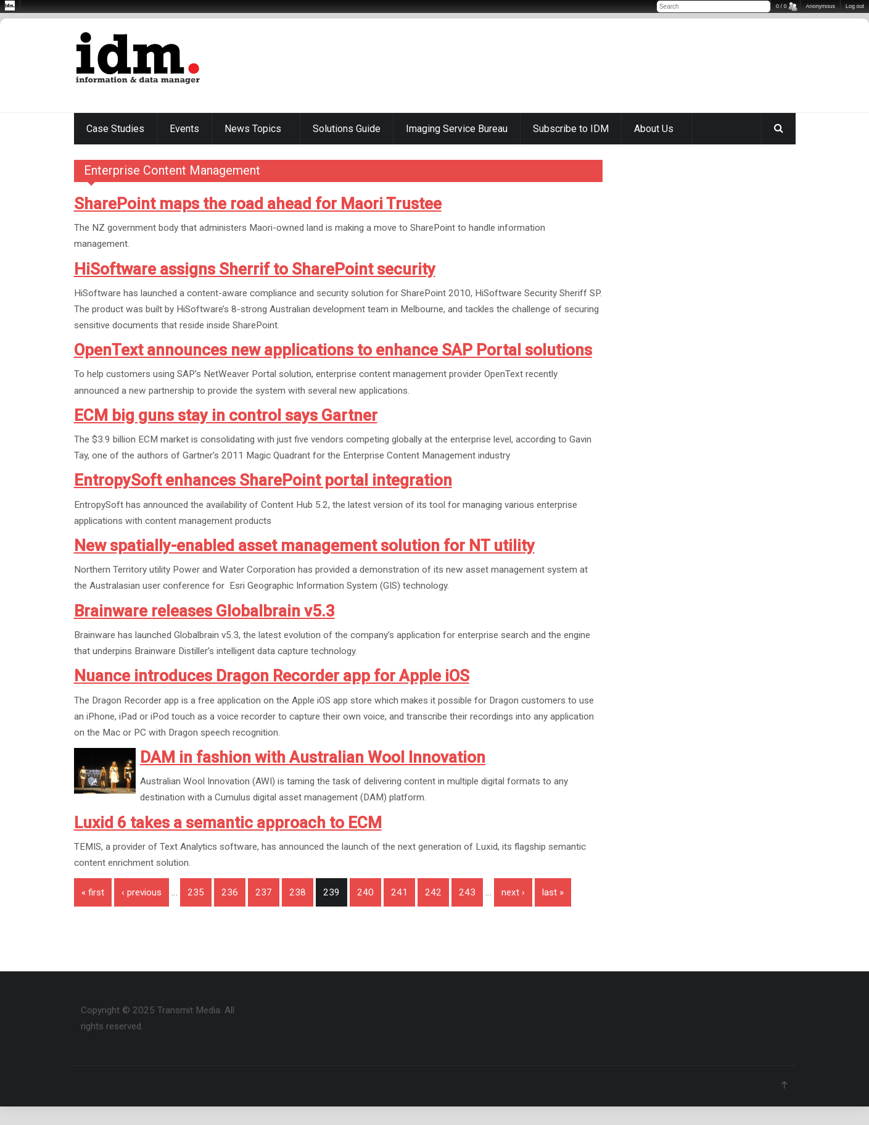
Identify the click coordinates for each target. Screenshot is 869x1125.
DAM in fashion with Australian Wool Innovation (312, 757)
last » (553, 892)
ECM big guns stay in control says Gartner (225, 415)
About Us (653, 129)
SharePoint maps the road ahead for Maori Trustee (258, 203)
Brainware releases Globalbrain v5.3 (204, 611)
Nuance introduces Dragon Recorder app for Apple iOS (271, 675)
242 (433, 892)
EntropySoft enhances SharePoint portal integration (263, 480)
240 (365, 892)
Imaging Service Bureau (457, 129)
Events (184, 129)
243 (467, 892)
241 (399, 892)
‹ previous (141, 892)
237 (263, 892)
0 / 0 (781, 6)
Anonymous (820, 6)
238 (297, 892)
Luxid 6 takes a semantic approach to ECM (228, 822)
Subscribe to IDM (571, 129)
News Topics (252, 129)
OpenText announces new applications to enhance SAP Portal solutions (333, 350)
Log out (855, 6)
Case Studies (115, 129)
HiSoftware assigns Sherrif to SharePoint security (254, 269)
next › (513, 892)
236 (229, 892)
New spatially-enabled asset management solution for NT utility (304, 545)
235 (195, 892)
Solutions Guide (347, 129)
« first (92, 892)
